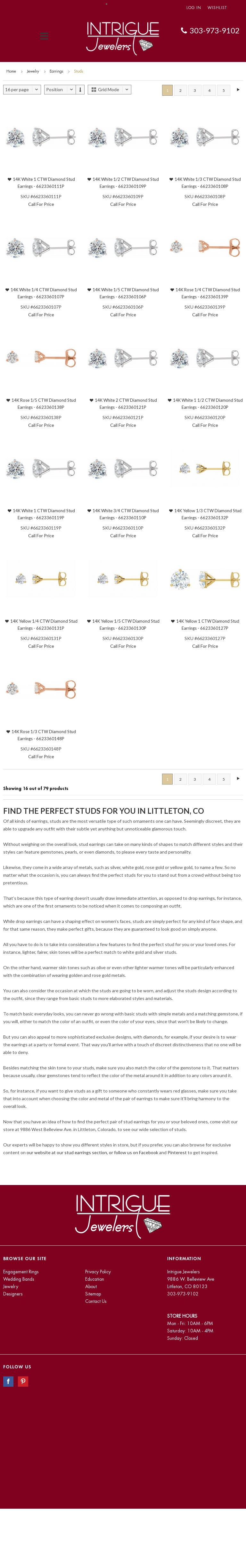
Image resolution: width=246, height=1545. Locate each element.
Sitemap (93, 1294)
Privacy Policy (98, 1271)
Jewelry (33, 71)
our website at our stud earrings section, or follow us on (83, 1152)
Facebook (148, 1152)
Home (11, 71)
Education (94, 1279)
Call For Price (41, 204)
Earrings (56, 71)
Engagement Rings (21, 1271)
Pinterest (177, 1152)
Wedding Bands (18, 1279)
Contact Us (96, 1301)
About (91, 1286)
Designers (13, 1294)
